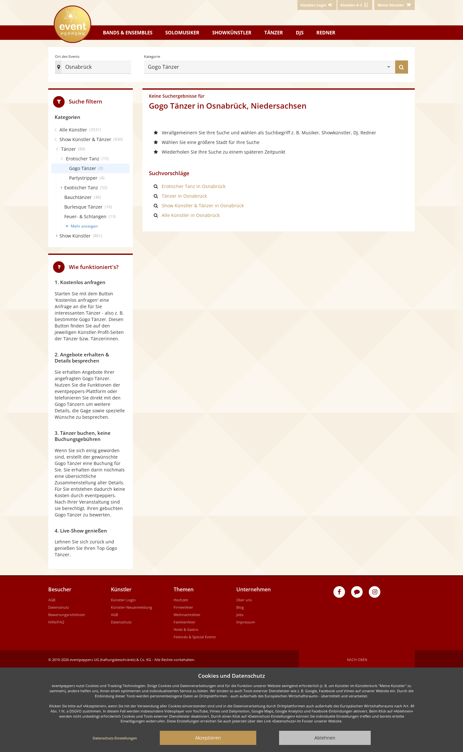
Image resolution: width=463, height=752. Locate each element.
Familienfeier (184, 620)
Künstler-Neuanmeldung (131, 605)
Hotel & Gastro (186, 627)
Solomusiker (182, 32)
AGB (51, 597)
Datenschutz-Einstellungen (115, 738)
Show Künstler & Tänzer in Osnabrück (203, 204)
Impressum (245, 620)
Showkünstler (231, 32)
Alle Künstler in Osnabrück (191, 213)
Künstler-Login (123, 597)
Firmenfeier (183, 605)
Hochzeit (181, 597)
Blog (240, 605)
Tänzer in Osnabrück (184, 194)
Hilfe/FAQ (56, 620)
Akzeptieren (208, 738)
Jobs (239, 612)
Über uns (244, 597)
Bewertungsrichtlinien (66, 612)
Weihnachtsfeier (187, 612)
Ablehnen (324, 738)
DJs (300, 32)
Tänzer (273, 32)
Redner (325, 32)
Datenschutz (58, 605)
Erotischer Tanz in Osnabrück (193, 184)
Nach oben (357, 657)
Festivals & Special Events (195, 634)
